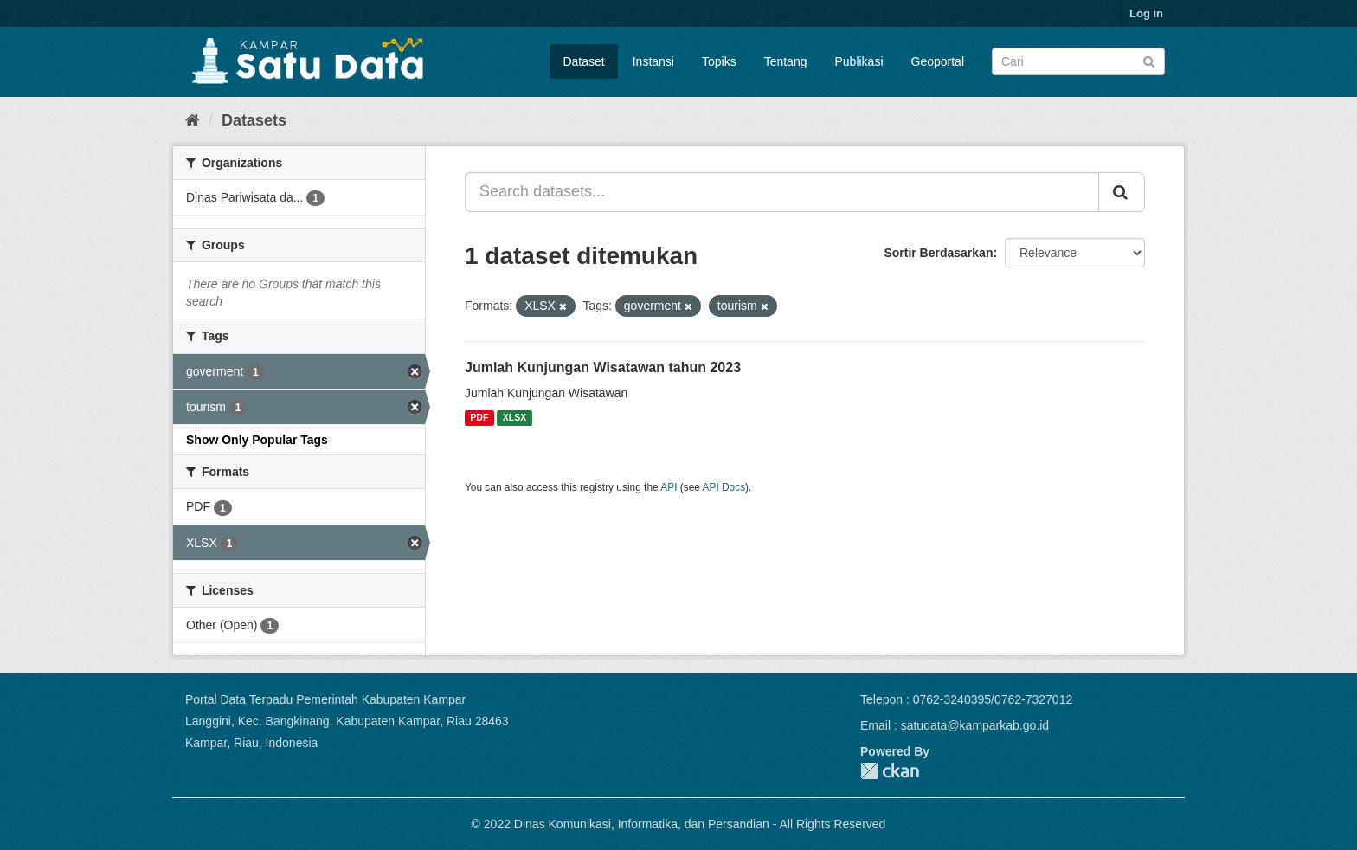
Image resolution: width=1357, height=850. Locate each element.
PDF (479, 418)
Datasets (254, 120)
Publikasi (858, 61)
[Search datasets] (1078, 61)
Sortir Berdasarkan (938, 253)
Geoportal (937, 61)
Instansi (653, 61)
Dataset (583, 61)
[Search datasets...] (782, 192)
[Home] (192, 120)
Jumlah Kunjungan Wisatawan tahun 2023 (603, 367)
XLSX (514, 418)
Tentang (785, 61)
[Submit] (1149, 60)
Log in (1146, 13)
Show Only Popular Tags (257, 440)
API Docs (724, 487)
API (668, 487)
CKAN (889, 771)
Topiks (719, 61)
